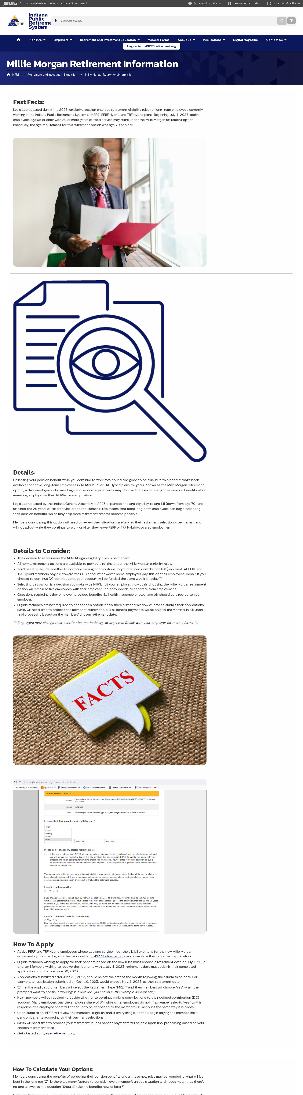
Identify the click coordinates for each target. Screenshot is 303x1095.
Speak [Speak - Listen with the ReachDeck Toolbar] (240, 1065)
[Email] (259, 969)
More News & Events (30, 896)
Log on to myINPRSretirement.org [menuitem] (151, 35)
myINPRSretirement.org (176, 475)
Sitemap (88, 1062)
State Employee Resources (101, 1077)
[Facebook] (229, 969)
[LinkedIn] (251, 969)
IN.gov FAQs (90, 1070)
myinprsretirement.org (199, 581)
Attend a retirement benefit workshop (144, 917)
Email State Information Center (32, 1047)
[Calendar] (266, 969)
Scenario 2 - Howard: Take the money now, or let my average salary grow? (67, 766)
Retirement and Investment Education (52, 63)
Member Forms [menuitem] (158, 28)
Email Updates (165, 1055)
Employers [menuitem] (64, 28)
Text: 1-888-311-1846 (25, 1077)
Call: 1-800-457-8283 (25, 1070)
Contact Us (94, 982)
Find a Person (19, 1055)
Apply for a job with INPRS (104, 969)
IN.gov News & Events (170, 1047)
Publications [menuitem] (215, 28)
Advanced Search (94, 1047)
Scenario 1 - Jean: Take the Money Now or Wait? (47, 754)
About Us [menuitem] (187, 28)
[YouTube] (244, 969)
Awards (160, 1077)
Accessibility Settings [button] (242, 1045)
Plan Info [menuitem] (38, 28)
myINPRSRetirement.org (172, 967)
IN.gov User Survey (95, 1040)
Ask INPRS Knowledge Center (106, 995)
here (128, 663)
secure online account (98, 658)
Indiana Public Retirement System (66, 15)
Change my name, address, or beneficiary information (146, 899)
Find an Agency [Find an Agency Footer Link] (20, 1062)
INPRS (15, 63)
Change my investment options (139, 910)
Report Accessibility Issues (246, 1053)
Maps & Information (168, 1040)
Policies (87, 1055)
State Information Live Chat (29, 1040)
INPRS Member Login (100, 976)
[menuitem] (18, 28)
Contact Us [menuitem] (277, 28)
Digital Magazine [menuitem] (245, 28)
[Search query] (258, 15)
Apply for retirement (130, 924)
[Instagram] (236, 969)
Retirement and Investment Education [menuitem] (111, 28)
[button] (205, 3)
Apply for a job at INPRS (133, 932)
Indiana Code (164, 1062)
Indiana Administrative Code (174, 1070)
